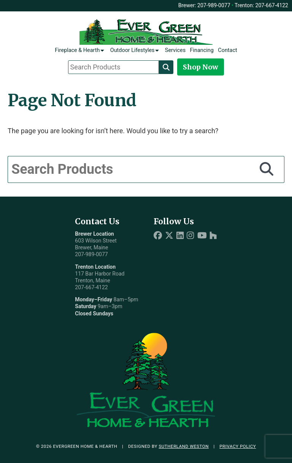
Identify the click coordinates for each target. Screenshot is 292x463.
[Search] (166, 67)
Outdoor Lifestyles (132, 50)
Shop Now (200, 67)
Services (175, 50)
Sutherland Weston (184, 446)
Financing (202, 50)
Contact (227, 50)
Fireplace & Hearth (77, 50)
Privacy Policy (237, 446)
